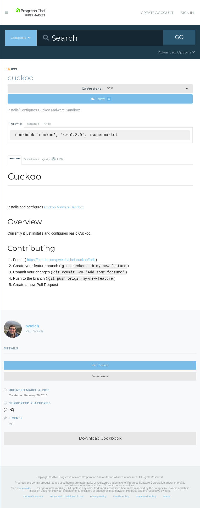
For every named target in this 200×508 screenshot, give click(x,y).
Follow (101, 99)
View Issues (100, 376)
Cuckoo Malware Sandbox (64, 207)
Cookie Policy (121, 496)
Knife (47, 124)
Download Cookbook (100, 438)
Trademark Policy (146, 496)
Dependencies (31, 159)
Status (166, 496)
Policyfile (16, 124)
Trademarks (24, 488)
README (14, 159)
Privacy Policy (98, 496)
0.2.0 (97, 88)
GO (179, 37)
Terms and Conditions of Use (66, 496)
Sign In (187, 12)
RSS (12, 69)
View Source (100, 365)
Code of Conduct (33, 496)
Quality (52, 159)
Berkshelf (33, 124)
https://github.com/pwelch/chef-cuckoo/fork (61, 260)
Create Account (157, 12)
